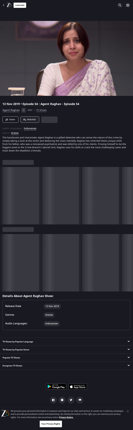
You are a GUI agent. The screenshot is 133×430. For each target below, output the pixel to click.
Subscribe (20, 5)
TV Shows (41, 110)
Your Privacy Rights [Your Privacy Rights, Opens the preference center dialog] (50, 424)
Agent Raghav (11, 110)
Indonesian (30, 128)
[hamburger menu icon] (127, 5)
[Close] (127, 411)
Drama (14, 133)
